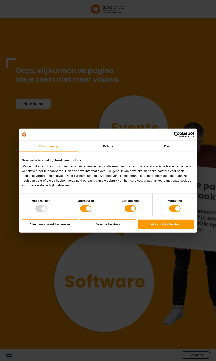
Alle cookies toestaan (166, 224)
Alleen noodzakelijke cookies (50, 224)
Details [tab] (108, 145)
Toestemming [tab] (48, 145)
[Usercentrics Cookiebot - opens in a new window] (177, 134)
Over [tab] (167, 145)
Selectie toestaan (108, 224)
